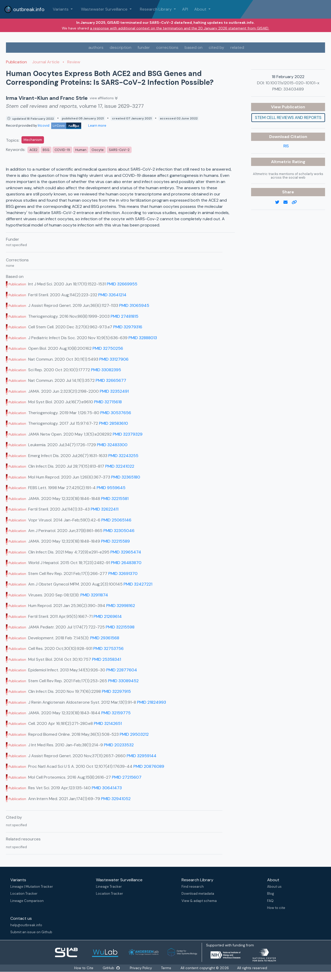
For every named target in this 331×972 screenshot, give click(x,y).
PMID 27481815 (124, 316)
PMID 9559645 (111, 487)
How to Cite (84, 968)
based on (193, 47)
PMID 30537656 (115, 412)
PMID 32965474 (125, 552)
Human (80, 150)
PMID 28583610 (113, 423)
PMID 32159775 (116, 713)
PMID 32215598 (120, 627)
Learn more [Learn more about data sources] (96, 125)
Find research (193, 886)
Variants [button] (61, 9)
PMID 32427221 (138, 584)
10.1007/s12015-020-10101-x (292, 83)
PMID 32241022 (119, 466)
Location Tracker (23, 893)
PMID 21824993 (151, 702)
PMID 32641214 (112, 295)
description (120, 47)
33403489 (293, 89)
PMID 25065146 (116, 520)
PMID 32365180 (125, 477)
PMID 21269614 (108, 616)
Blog (270, 893)
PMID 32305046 (118, 530)
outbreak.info (24, 9)
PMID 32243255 (123, 455)
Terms (166, 968)
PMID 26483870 (126, 562)
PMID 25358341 (106, 659)
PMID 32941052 (116, 798)
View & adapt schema (199, 901)
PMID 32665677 (111, 380)
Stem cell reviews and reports (288, 117)
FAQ (270, 901)
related (237, 47)
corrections (167, 47)
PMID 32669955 (122, 284)
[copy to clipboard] (296, 202)
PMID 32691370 (123, 573)
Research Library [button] (156, 9)
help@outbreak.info (26, 925)
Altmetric (281, 161)
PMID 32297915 (116, 691)
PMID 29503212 (134, 734)
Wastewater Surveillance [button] (105, 9)
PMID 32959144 (141, 755)
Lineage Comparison (27, 901)
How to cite (276, 908)
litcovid (59, 125)
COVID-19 (62, 150)
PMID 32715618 (108, 402)
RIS (286, 146)
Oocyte (98, 150)
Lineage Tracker (109, 886)
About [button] (200, 9)
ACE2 (33, 150)
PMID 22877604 (121, 670)
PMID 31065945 (134, 305)
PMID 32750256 (108, 348)
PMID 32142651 (108, 723)
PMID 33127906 (114, 359)
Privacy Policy (141, 968)
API (185, 9)
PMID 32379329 (127, 434)
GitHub (111, 968)
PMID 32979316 (127, 327)
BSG (46, 150)
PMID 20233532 (119, 745)
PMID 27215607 (126, 777)
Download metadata (198, 893)
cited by (216, 47)
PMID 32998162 (120, 605)
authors (95, 47)
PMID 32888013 (143, 337)
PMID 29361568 (104, 638)
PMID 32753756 (108, 648)
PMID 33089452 (123, 681)
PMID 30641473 (107, 788)
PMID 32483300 (112, 444)
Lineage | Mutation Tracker (31, 886)
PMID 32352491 (114, 391)
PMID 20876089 (148, 766)
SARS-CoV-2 (119, 150)
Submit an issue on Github (31, 932)
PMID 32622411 (104, 509)
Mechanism (33, 140)
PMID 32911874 (94, 595)
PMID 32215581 (115, 498)
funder (144, 47)
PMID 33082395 (106, 370)
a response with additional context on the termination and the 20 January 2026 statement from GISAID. (179, 28)
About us (274, 886)
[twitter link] (279, 202)
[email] (287, 202)
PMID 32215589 (115, 541)
